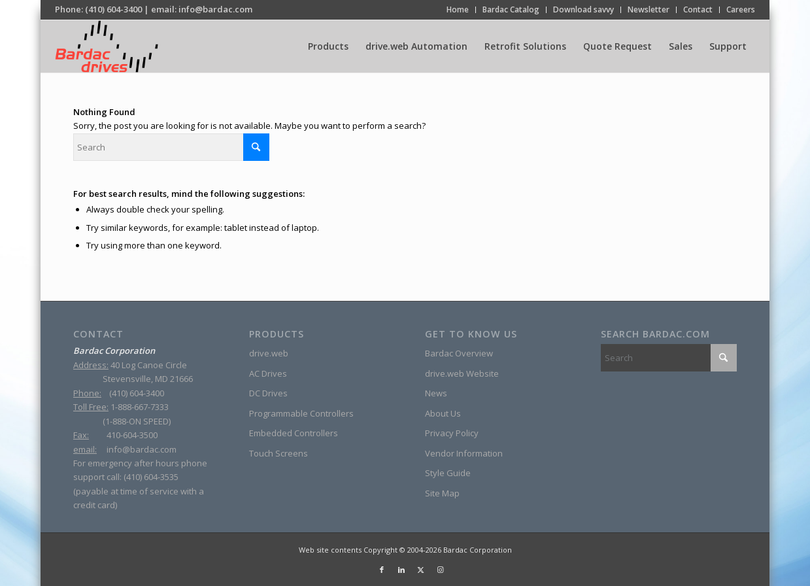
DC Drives (268, 393)
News (436, 393)
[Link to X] (421, 569)
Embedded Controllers (293, 433)
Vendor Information (464, 453)
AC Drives (268, 373)
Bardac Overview (459, 353)
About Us (443, 413)
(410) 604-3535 (151, 477)
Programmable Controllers (301, 413)
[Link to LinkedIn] (401, 569)
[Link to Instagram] (440, 569)
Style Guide (448, 473)
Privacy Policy (452, 433)
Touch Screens (278, 453)
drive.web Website (462, 373)
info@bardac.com (215, 9)
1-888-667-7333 (139, 407)
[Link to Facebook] (382, 569)
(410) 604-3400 (113, 9)
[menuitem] (458, 10)
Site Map (442, 493)
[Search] (171, 147)
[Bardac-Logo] (106, 46)
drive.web (268, 353)
